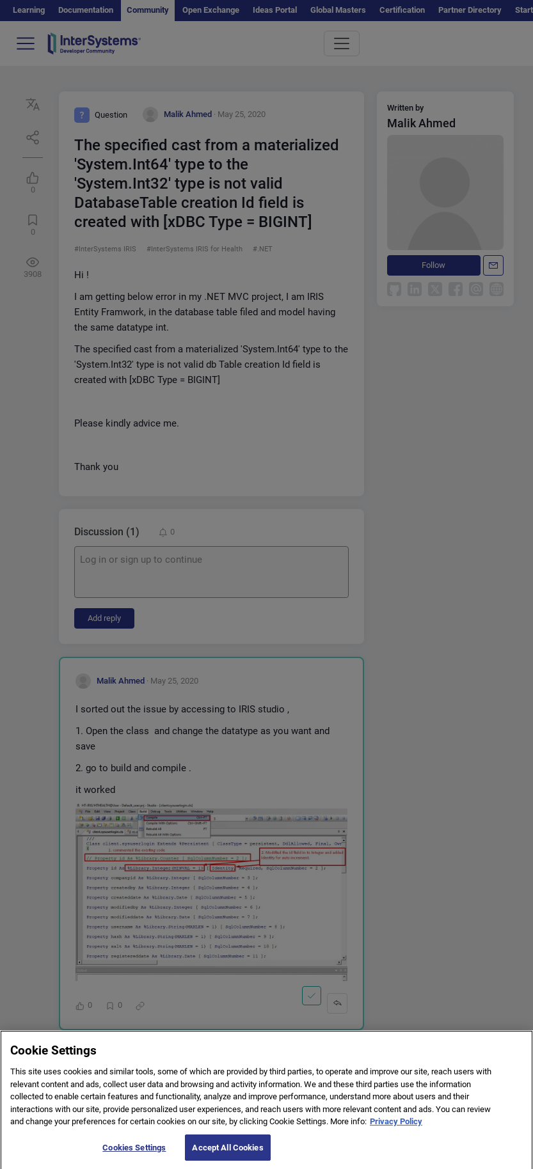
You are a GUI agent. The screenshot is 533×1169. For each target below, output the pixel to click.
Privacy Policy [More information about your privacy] (396, 1128)
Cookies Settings (134, 1154)
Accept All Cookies (227, 1154)
